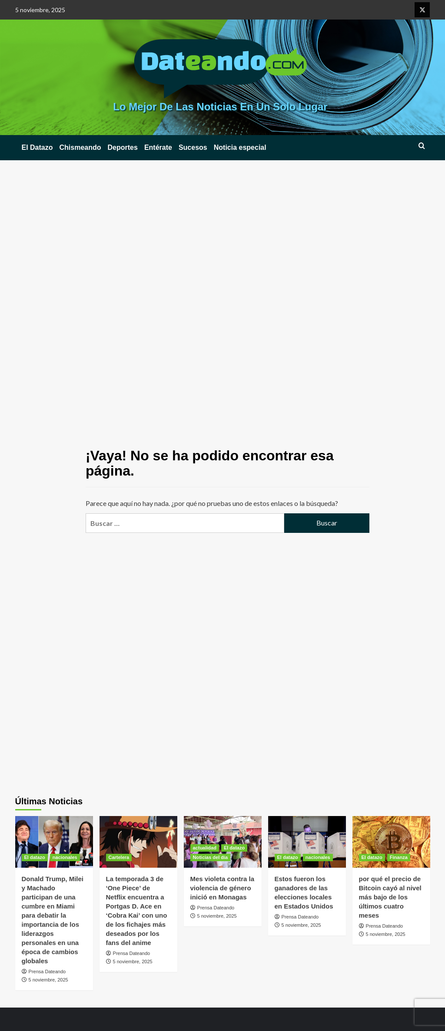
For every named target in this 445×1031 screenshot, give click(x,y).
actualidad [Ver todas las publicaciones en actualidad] (204, 847)
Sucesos (193, 147)
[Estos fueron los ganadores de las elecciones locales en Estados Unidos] (307, 842)
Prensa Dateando (47, 971)
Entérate (158, 147)
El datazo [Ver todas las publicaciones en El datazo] (34, 857)
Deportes (123, 147)
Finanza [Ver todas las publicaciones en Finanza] (399, 857)
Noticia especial (240, 147)
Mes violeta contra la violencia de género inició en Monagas (222, 888)
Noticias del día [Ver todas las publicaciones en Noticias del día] (210, 857)
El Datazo (37, 147)
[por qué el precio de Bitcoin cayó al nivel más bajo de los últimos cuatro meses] (391, 842)
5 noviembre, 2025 (48, 979)
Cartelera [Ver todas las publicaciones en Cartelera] (119, 857)
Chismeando (80, 147)
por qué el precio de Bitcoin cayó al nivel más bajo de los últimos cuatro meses (390, 897)
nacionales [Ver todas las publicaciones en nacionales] (65, 857)
